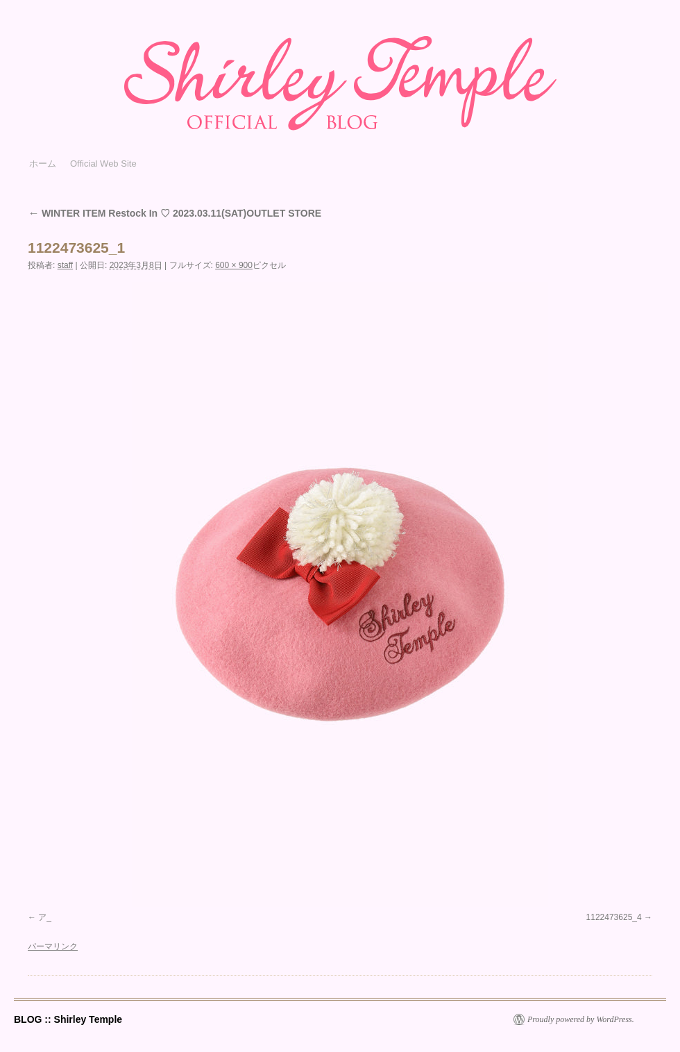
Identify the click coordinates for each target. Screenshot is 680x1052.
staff (65, 265)
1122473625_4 (614, 917)
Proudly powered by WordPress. (580, 1019)
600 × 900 (234, 265)
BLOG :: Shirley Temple (68, 1019)
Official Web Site (103, 163)
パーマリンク (53, 946)
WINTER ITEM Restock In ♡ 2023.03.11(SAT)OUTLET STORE (174, 213)
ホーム (42, 163)
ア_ (44, 917)
